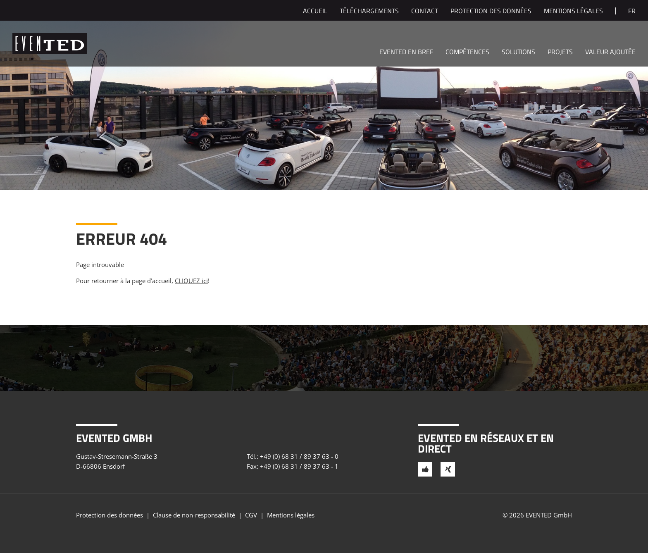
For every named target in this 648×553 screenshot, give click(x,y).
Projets (560, 52)
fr (632, 11)
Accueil (315, 11)
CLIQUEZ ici (191, 280)
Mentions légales (573, 11)
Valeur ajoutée (610, 52)
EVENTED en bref (406, 52)
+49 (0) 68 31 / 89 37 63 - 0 (299, 456)
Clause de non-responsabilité (194, 515)
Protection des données (490, 11)
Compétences (467, 52)
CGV (251, 515)
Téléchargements (369, 11)
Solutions (518, 52)
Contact (424, 11)
